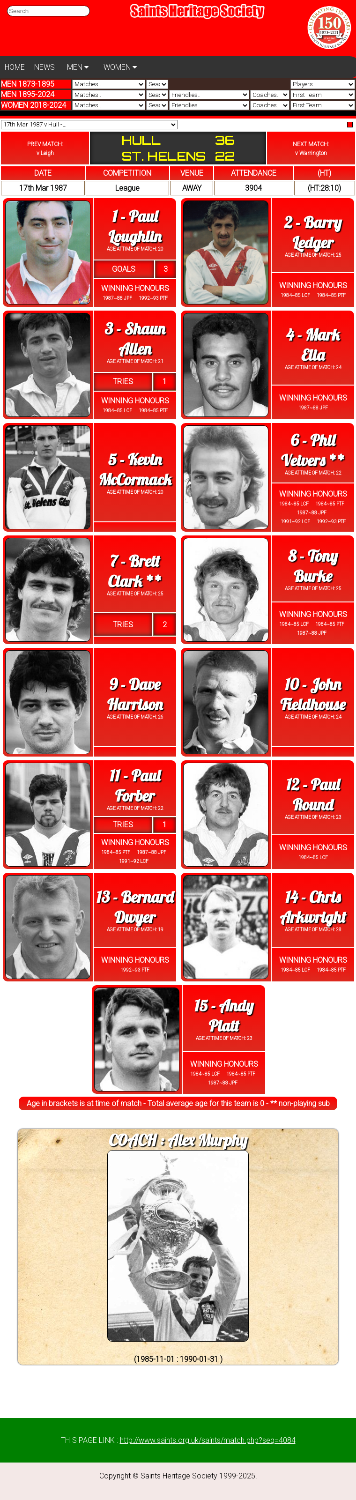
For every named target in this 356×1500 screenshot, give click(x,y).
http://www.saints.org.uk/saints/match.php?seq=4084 (208, 1440)
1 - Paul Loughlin (135, 226)
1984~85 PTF (331, 295)
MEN (78, 67)
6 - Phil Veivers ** (313, 450)
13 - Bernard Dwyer (134, 907)
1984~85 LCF (295, 295)
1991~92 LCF (295, 521)
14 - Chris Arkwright (313, 907)
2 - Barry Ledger (312, 232)
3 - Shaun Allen (134, 339)
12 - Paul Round (313, 794)
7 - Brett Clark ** (135, 571)
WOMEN (120, 67)
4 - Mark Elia (313, 345)
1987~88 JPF (117, 298)
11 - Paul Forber (135, 785)
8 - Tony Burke (313, 566)
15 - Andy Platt (223, 1015)
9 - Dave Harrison (135, 694)
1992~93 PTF (153, 298)
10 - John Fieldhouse (312, 694)
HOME (15, 67)
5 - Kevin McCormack (134, 469)
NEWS (44, 67)
